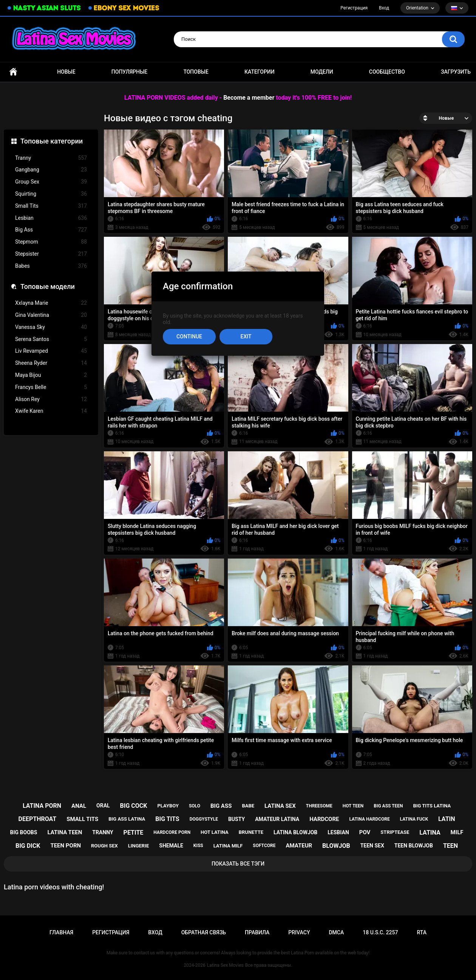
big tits (167, 819)
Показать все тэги (238, 864)
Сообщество (387, 72)
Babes (51, 266)
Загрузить (456, 72)
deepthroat (38, 819)
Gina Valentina (51, 315)
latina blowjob (295, 832)
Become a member (248, 97)
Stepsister (51, 254)
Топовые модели (47, 286)
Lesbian (51, 218)
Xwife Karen (51, 411)
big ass (221, 806)
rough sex (104, 846)
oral (103, 806)
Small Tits (51, 206)
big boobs (23, 832)
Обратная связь (203, 932)
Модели (322, 72)
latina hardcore (369, 819)
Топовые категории (51, 141)
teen (450, 845)
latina (429, 832)
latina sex (280, 806)
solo (194, 806)
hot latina (215, 832)
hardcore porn (171, 832)
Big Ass (51, 230)
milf (457, 832)
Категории (259, 72)
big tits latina (432, 806)
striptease (394, 832)
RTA (422, 932)
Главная (13, 72)
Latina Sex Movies (225, 965)
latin (446, 819)
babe (248, 806)
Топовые (195, 72)
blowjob (336, 845)
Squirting (51, 194)
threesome (319, 806)
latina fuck (414, 819)
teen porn (65, 845)
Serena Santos (51, 339)
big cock (133, 805)
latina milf (228, 846)
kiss (198, 845)
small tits (82, 819)
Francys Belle (51, 387)
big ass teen (388, 806)
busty (236, 819)
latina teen (64, 832)
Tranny (51, 158)
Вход (384, 8)
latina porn (42, 805)
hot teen (353, 806)
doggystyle (204, 819)
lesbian (338, 832)
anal (78, 806)
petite (134, 832)
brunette (251, 832)
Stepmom (51, 242)
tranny (102, 832)
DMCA (336, 932)
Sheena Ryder (51, 363)
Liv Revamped (51, 351)
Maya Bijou (51, 375)
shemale (171, 846)
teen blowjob (413, 846)
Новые (66, 72)
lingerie (138, 846)
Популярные (129, 72)
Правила (257, 932)
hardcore (324, 819)
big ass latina (126, 819)
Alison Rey (51, 399)
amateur (299, 845)
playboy (168, 806)
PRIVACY (299, 932)
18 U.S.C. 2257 (380, 932)
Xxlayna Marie (51, 303)
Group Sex (51, 182)
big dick (27, 845)
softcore (264, 845)
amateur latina (277, 819)
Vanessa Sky (51, 327)
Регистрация (354, 8)
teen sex (372, 846)
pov (365, 832)
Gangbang (51, 170)
